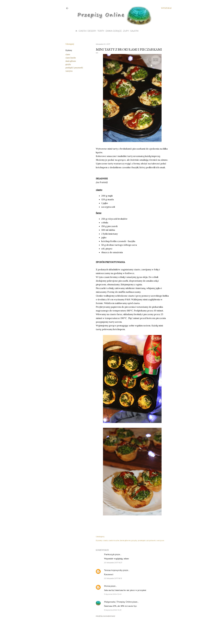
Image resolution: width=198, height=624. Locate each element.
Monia (107, 586)
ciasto (68, 54)
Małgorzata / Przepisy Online (118, 602)
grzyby (68, 64)
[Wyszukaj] (166, 8)
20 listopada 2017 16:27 (113, 562)
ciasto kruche (71, 58)
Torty (100, 31)
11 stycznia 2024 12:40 (113, 594)
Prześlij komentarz (105, 616)
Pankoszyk (109, 554)
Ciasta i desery (87, 31)
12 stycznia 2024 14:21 (112, 610)
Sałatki (134, 31)
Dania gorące (114, 31)
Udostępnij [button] (70, 44)
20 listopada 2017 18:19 (113, 578)
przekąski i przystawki (74, 68)
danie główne (71, 61)
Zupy (126, 31)
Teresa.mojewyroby (113, 570)
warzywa (69, 71)
